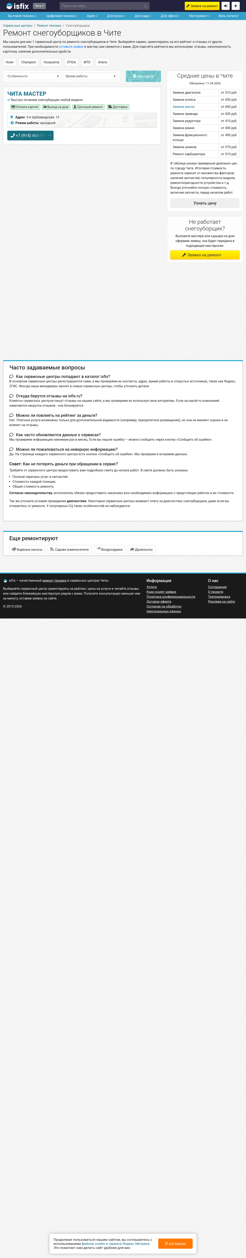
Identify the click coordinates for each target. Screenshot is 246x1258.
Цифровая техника (60, 16)
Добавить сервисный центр (236, 6)
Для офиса (168, 16)
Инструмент (197, 16)
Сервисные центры (17, 26)
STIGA (71, 62)
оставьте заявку (71, 47)
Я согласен (175, 1243)
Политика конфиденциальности (171, 597)
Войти (226, 6)
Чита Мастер (26, 93)
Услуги (152, 587)
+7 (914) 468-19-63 (30, 135)
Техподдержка (219, 597)
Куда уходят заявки (161, 592)
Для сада (141, 16)
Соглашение (217, 587)
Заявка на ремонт (204, 6)
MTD (87, 62)
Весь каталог (229, 16)
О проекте (215, 592)
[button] (105, 6)
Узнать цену (204, 203)
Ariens (102, 62)
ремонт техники (54, 580)
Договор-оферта (159, 602)
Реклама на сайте (221, 602)
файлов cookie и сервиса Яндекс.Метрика (115, 1244)
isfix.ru (17, 6)
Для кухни (114, 16)
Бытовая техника (20, 16)
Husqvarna (51, 62)
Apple (90, 16)
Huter (10, 62)
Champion (28, 62)
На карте (143, 76)
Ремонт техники (49, 26)
